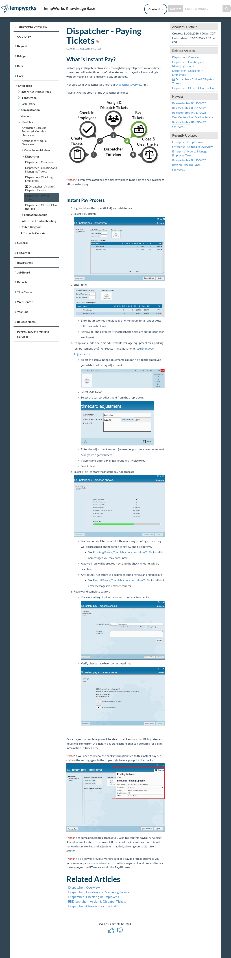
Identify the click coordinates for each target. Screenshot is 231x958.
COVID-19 (24, 36)
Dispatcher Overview (129, 84)
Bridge (21, 56)
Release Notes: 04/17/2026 (189, 112)
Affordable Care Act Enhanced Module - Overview (34, 131)
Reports (22, 282)
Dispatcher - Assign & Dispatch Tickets (40, 188)
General (22, 242)
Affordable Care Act (34, 233)
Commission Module (37, 150)
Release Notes (26, 321)
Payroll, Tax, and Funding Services (33, 334)
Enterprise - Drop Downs (187, 142)
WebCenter (25, 301)
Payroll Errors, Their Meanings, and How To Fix (122, 580)
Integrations (25, 262)
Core (20, 75)
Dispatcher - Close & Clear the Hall (92, 906)
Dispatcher (32, 156)
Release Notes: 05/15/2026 (189, 103)
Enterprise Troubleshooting (38, 221)
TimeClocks (24, 292)
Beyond (22, 46)
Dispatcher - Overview (39, 162)
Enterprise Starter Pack (36, 91)
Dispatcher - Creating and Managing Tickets (41, 169)
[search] (202, 8)
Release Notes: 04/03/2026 (189, 122)
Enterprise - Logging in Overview (192, 146)
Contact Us (156, 9)
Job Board (23, 272)
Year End (23, 311)
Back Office (28, 104)
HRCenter (23, 252)
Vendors (26, 116)
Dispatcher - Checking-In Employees (93, 897)
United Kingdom (31, 227)
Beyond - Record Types (186, 164)
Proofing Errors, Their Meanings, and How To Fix (122, 552)
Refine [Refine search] (175, 8)
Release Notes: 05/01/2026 (189, 107)
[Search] (227, 8)
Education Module (35, 214)
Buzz (20, 66)
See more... (178, 126)
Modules (27, 122)
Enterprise (25, 85)
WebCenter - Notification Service (192, 117)
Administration (30, 109)
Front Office (29, 97)
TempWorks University (32, 26)
